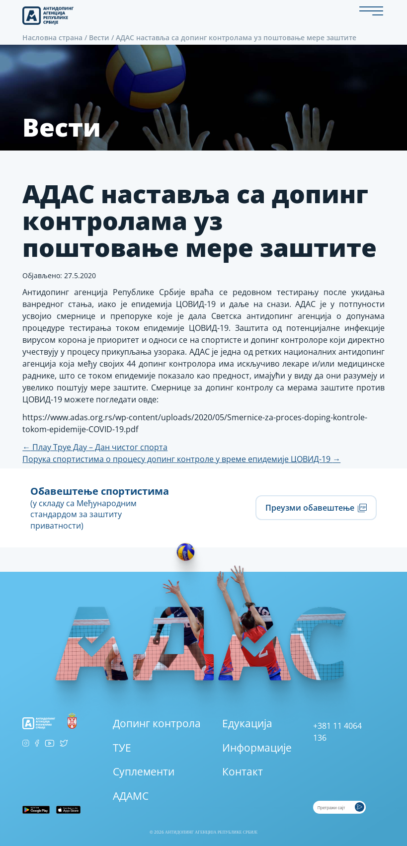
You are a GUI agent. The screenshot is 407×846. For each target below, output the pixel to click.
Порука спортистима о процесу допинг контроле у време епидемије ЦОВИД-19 (181, 459)
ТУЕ (122, 748)
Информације (257, 748)
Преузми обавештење (315, 507)
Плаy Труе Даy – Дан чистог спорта (94, 447)
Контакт (242, 771)
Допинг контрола (157, 723)
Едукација (247, 723)
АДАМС (131, 796)
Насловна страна (52, 37)
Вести (99, 37)
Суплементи (143, 771)
